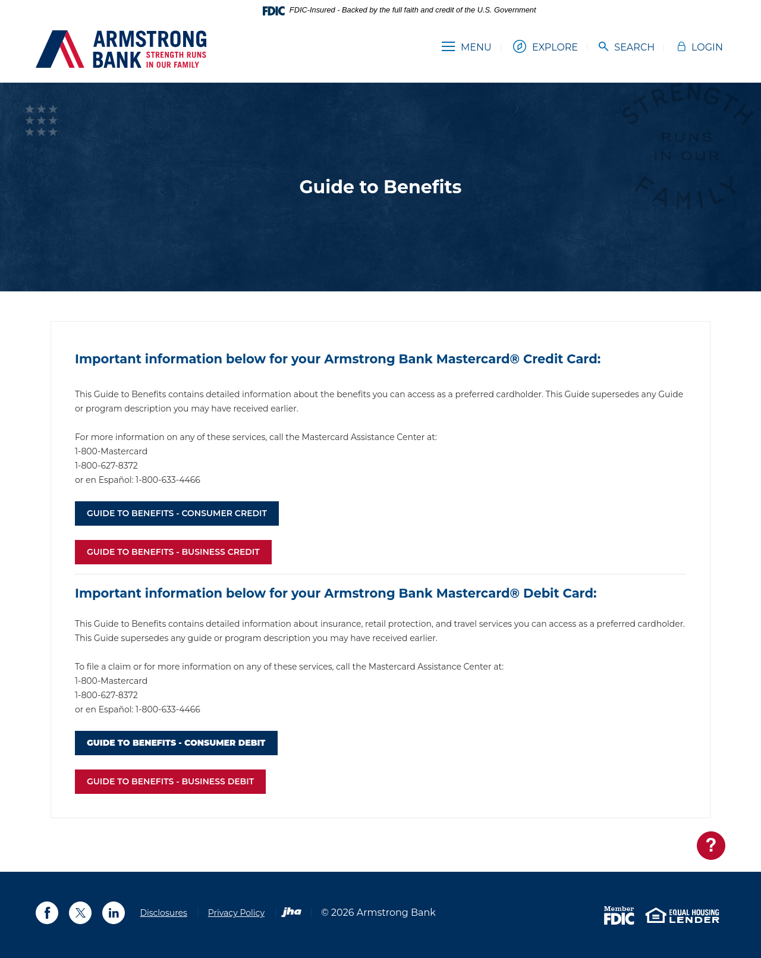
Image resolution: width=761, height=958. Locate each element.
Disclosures (163, 912)
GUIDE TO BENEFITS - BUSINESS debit (170, 781)
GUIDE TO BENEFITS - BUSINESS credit (173, 551)
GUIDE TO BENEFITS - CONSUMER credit (177, 513)
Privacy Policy (236, 912)
